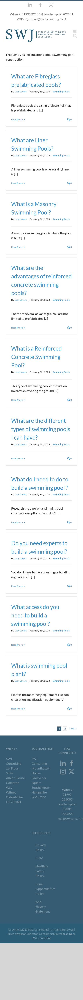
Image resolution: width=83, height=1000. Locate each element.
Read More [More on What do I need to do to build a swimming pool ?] (17, 522)
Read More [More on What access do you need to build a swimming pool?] (17, 644)
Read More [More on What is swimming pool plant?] (17, 708)
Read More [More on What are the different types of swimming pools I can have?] (17, 458)
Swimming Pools (61, 91)
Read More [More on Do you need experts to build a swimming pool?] (17, 586)
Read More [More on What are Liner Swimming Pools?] (17, 183)
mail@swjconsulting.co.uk (49, 19)
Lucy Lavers (20, 91)
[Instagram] (63, 772)
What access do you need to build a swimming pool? (35, 615)
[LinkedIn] (63, 763)
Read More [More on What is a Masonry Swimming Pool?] (17, 246)
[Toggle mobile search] (75, 36)
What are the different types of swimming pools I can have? (40, 429)
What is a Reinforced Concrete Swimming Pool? (36, 357)
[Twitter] (71, 772)
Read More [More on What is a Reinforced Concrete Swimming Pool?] (17, 399)
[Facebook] (71, 763)
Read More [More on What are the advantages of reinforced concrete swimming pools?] (17, 327)
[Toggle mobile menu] (75, 31)
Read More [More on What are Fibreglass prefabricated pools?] (17, 119)
